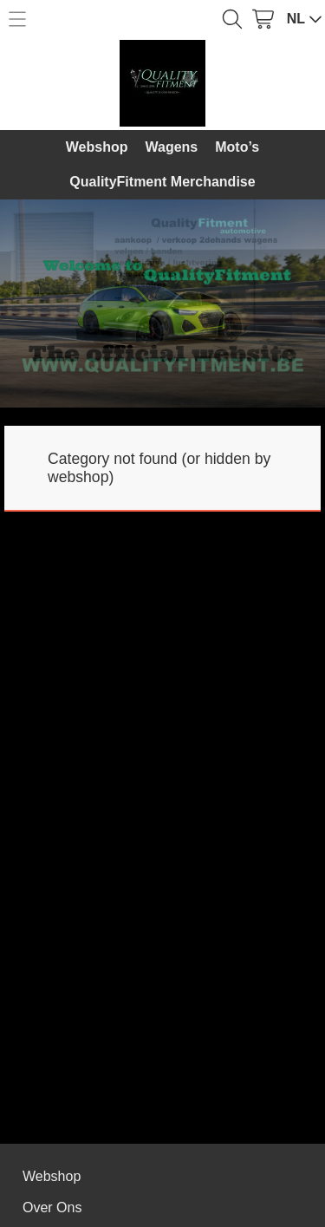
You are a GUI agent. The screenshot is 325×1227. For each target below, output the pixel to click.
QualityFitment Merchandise (162, 181)
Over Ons (52, 1207)
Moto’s (237, 147)
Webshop (97, 147)
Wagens (172, 147)
